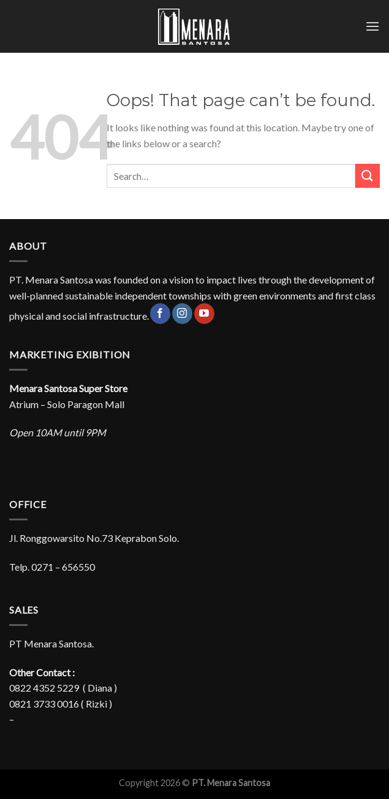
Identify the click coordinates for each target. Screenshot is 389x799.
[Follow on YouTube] (204, 313)
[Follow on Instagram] (182, 313)
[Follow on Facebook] (160, 313)
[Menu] (372, 26)
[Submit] (367, 176)
